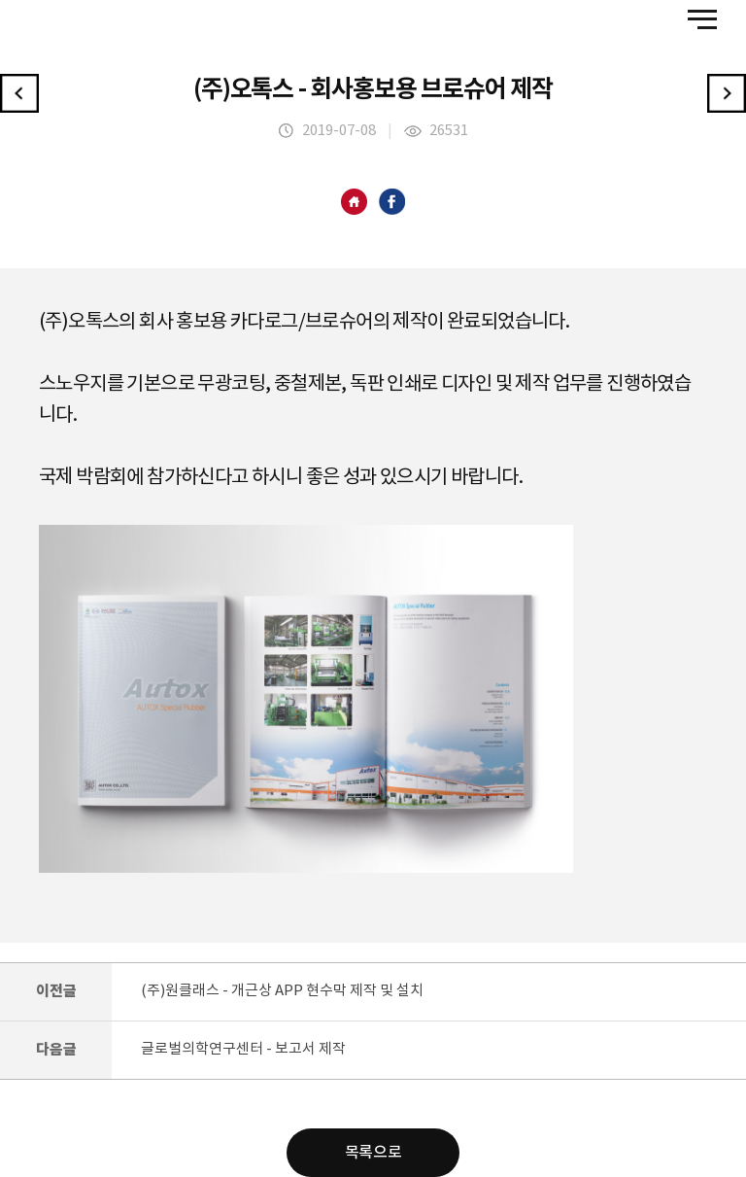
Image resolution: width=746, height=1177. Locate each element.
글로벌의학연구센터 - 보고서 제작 (243, 1049)
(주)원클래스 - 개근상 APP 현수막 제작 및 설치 (282, 991)
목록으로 (373, 1152)
